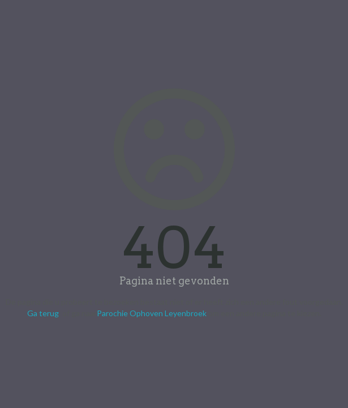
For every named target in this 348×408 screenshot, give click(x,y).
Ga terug (43, 313)
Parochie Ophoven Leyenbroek (152, 313)
